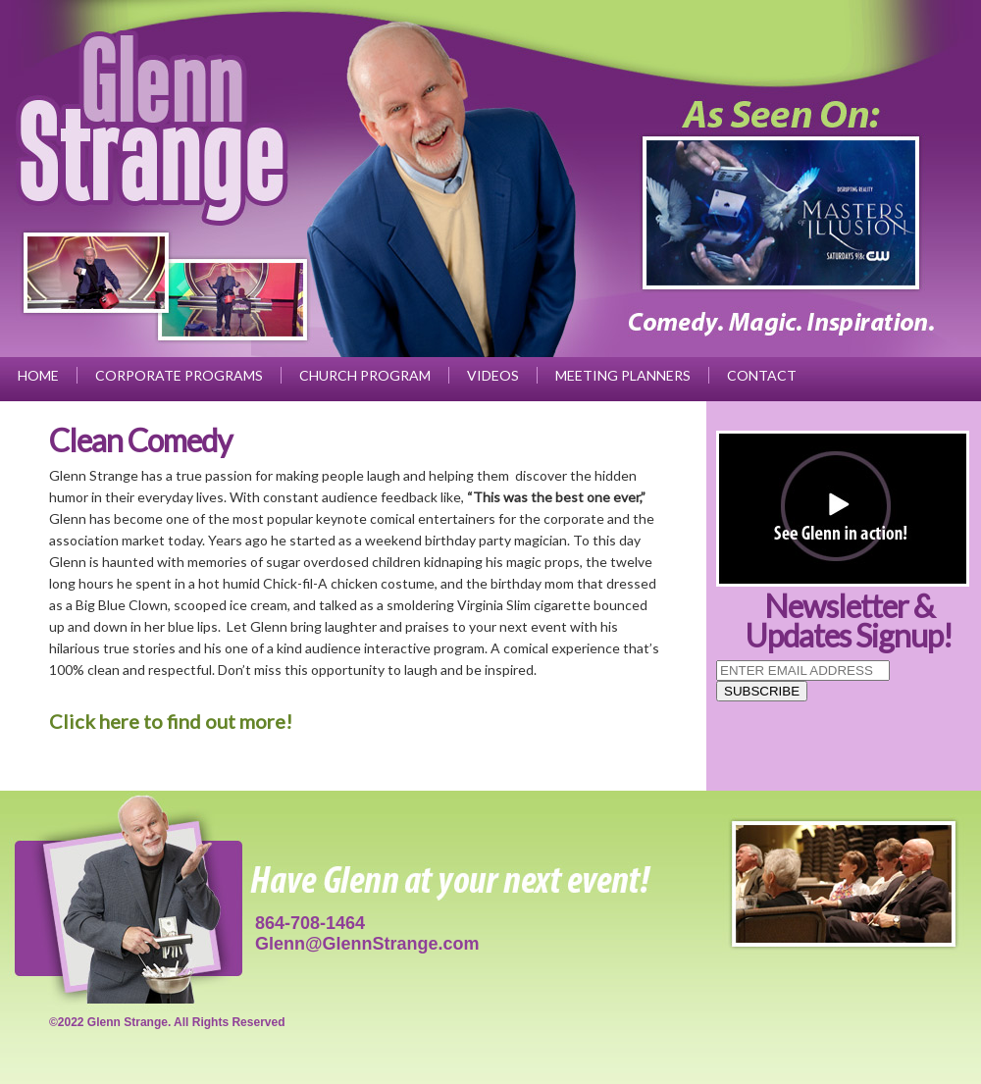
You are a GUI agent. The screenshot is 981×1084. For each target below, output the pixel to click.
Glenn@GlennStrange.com (367, 944)
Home (38, 375)
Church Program (365, 375)
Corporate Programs (179, 375)
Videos (493, 375)
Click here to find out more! (170, 721)
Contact (762, 375)
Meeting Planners (623, 375)
